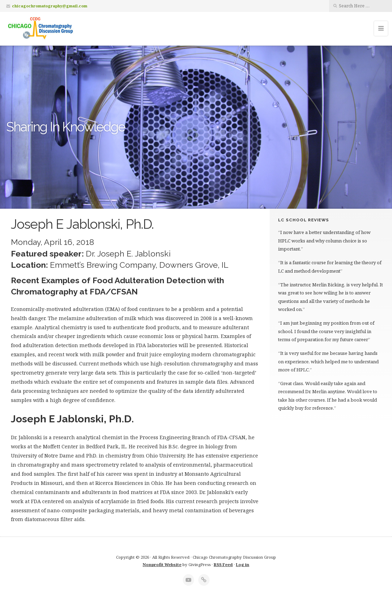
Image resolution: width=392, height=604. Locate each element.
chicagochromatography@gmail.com (49, 5)
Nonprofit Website (162, 564)
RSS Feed (223, 564)
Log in (242, 564)
